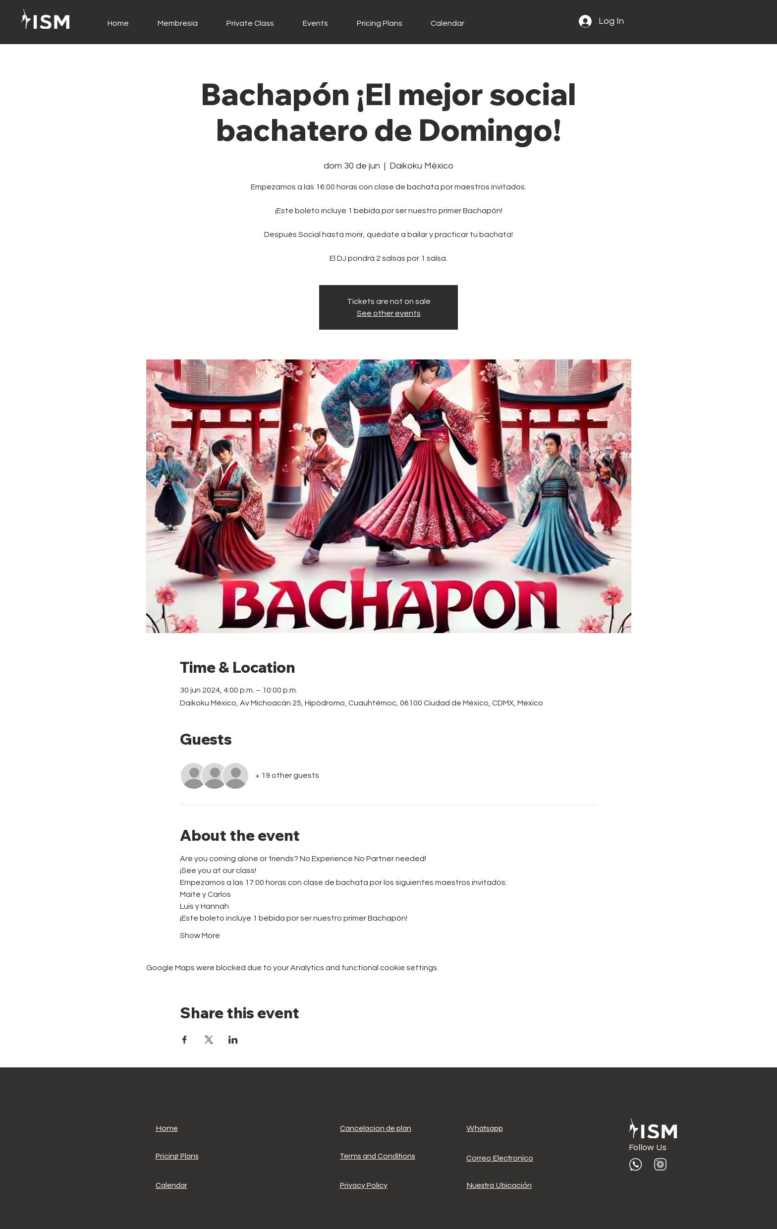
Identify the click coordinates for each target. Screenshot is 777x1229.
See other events (389, 313)
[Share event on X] (209, 1040)
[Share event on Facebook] (184, 1040)
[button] (643, 21)
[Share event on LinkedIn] (233, 1040)
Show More (200, 935)
